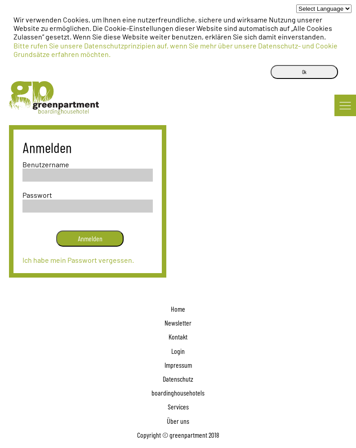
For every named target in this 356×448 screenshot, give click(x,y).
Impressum (178, 365)
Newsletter (178, 322)
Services (178, 406)
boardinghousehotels (178, 392)
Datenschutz (178, 378)
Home (178, 308)
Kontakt (178, 336)
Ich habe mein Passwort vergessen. (78, 260)
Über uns (178, 421)
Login (178, 351)
